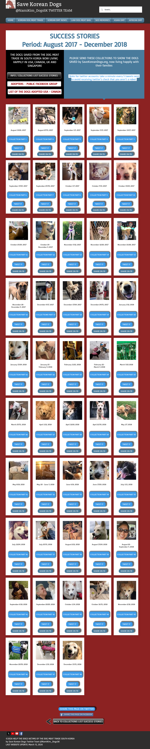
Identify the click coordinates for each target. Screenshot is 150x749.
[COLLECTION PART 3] (71, 139)
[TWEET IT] (18, 148)
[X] (8, 733)
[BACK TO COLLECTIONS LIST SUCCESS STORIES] (78, 721)
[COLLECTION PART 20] (126, 315)
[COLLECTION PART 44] (99, 615)
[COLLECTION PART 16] (18, 315)
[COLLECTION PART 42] (45, 615)
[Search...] (120, 10)
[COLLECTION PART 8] (71, 195)
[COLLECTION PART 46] (18, 674)
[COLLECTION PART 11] (18, 255)
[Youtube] (12, 733)
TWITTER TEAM (60, 10)
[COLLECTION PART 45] (126, 615)
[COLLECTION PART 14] (99, 255)
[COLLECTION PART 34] (99, 495)
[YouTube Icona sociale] (17, 733)
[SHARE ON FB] (17, 154)
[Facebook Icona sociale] (21, 733)
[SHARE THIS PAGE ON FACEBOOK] (76, 714)
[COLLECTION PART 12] (45, 255)
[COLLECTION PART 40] (126, 555)
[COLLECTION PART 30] (126, 435)
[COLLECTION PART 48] (72, 674)
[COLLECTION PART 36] (18, 555)
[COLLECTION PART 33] (72, 495)
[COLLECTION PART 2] (44, 139)
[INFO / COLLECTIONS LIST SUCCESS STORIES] (34, 75)
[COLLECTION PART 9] (98, 195)
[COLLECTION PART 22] (45, 375)
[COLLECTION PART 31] (18, 495)
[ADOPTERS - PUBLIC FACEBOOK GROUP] (34, 84)
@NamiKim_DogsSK (32, 10)
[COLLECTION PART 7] (44, 195)
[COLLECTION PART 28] (72, 435)
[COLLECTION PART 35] (126, 495)
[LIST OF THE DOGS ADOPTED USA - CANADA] (35, 91)
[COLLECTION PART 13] (72, 255)
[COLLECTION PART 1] (17, 139)
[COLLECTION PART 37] (45, 555)
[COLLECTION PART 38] (72, 555)
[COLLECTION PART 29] (99, 435)
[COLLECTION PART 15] (126, 255)
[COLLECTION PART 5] (125, 139)
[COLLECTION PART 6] (17, 195)
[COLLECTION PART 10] (125, 195)
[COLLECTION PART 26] (18, 435)
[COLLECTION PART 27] (45, 435)
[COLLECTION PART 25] (126, 375)
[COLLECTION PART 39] (99, 555)
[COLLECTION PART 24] (99, 375)
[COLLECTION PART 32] (45, 495)
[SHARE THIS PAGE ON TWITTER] (77, 709)
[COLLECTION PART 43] (72, 615)
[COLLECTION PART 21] (18, 375)
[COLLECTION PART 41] (18, 615)
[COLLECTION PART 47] (45, 674)
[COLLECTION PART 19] (99, 315)
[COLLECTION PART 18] (72, 315)
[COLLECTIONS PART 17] (45, 315)
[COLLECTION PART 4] (98, 139)
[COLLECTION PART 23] (72, 375)
